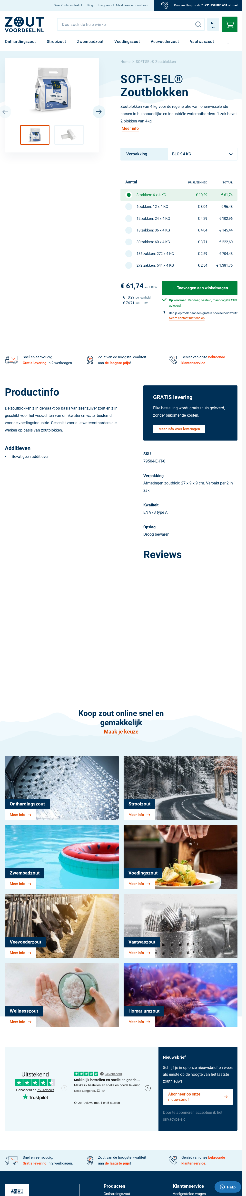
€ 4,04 (202, 230)
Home (125, 62)
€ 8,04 (202, 206)
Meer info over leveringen (179, 429)
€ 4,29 (202, 218)
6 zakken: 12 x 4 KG (152, 206)
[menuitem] (68, 5)
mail (234, 5)
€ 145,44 (226, 230)
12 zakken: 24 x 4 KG (153, 218)
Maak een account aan (132, 5)
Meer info (130, 128)
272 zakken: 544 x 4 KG (155, 265)
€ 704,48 (226, 253)
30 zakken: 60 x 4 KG (153, 242)
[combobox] (131, 24)
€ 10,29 (201, 195)
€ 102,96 (226, 218)
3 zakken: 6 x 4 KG (151, 195)
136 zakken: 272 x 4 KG (155, 253)
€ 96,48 (227, 206)
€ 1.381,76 (224, 265)
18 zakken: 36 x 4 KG (153, 230)
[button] (34, 135)
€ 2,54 (202, 265)
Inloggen (104, 5)
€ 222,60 (226, 242)
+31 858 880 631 (216, 5)
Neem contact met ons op (187, 318)
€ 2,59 (202, 253)
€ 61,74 (227, 195)
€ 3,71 (202, 242)
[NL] (24, 24)
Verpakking (136, 153)
